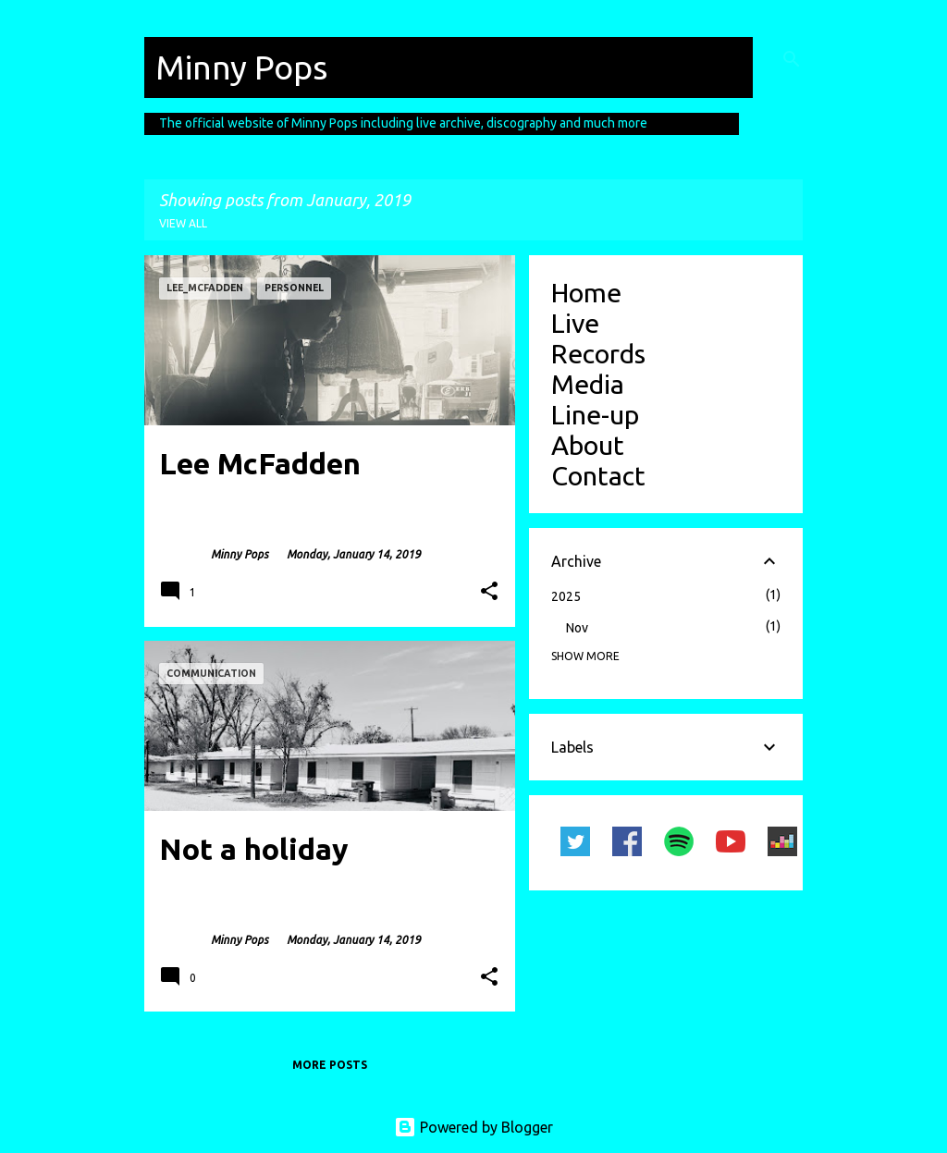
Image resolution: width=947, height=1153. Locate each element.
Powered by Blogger (473, 1127)
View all (183, 223)
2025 (566, 596)
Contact (598, 475)
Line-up (595, 414)
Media (587, 384)
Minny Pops (241, 67)
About (587, 445)
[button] (489, 592)
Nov (577, 627)
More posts (329, 1065)
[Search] (792, 59)
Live (575, 322)
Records (598, 353)
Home (586, 292)
